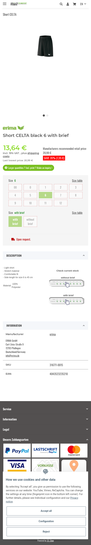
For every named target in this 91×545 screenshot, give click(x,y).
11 (45, 203)
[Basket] (74, 3)
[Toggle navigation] (4, 2)
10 (30, 203)
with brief (15, 221)
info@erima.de (12, 355)
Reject (46, 531)
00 (15, 187)
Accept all (46, 510)
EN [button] (81, 4)
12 (60, 203)
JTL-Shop (50, 540)
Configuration (46, 521)
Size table (77, 180)
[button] (62, 3)
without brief (30, 221)
